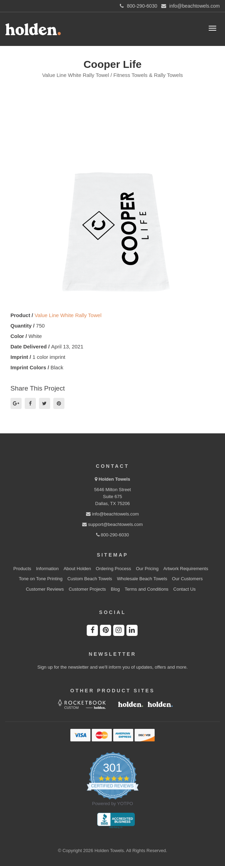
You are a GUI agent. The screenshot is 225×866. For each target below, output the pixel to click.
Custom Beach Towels (89, 578)
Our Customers (187, 578)
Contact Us (184, 589)
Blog (115, 589)
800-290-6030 (112, 534)
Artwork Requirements (185, 568)
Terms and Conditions (147, 589)
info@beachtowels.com (112, 514)
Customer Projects (87, 589)
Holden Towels (114, 479)
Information (47, 568)
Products (22, 568)
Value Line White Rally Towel (67, 315)
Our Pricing (147, 568)
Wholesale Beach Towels (142, 578)
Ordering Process (113, 568)
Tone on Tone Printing (41, 578)
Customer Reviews (45, 589)
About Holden (77, 568)
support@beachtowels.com (112, 524)
